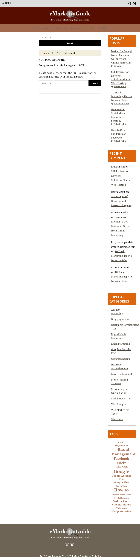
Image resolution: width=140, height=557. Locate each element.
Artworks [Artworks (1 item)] (121, 442)
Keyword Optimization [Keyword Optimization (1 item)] (121, 495)
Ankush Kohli (120, 86)
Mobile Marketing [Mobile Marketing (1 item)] (121, 498)
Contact (103, 28)
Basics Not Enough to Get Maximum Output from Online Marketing (121, 226)
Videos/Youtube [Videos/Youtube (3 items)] (121, 504)
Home (36, 28)
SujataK (117, 66)
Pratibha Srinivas (121, 103)
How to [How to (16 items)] (121, 490)
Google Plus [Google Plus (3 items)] (121, 482)
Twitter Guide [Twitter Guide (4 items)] (121, 501)
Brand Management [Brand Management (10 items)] (123, 451)
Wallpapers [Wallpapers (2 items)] (121, 508)
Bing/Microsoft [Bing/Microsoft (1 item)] (121, 446)
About (46, 28)
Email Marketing (120, 343)
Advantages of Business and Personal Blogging (121, 201)
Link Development (121, 374)
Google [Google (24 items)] (121, 471)
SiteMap (91, 28)
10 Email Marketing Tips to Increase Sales (121, 96)
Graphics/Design (120, 359)
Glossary (75, 28)
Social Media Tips (121, 398)
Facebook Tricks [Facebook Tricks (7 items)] (121, 460)
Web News (117, 419)
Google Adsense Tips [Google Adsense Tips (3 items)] (121, 477)
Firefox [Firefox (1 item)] (118, 467)
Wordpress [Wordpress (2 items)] (117, 511)
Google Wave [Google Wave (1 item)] (121, 486)
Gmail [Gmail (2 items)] (125, 466)
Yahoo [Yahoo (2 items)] (128, 511)
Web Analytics (119, 404)
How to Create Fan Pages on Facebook (119, 133)
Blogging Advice (120, 319)
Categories (59, 28)
